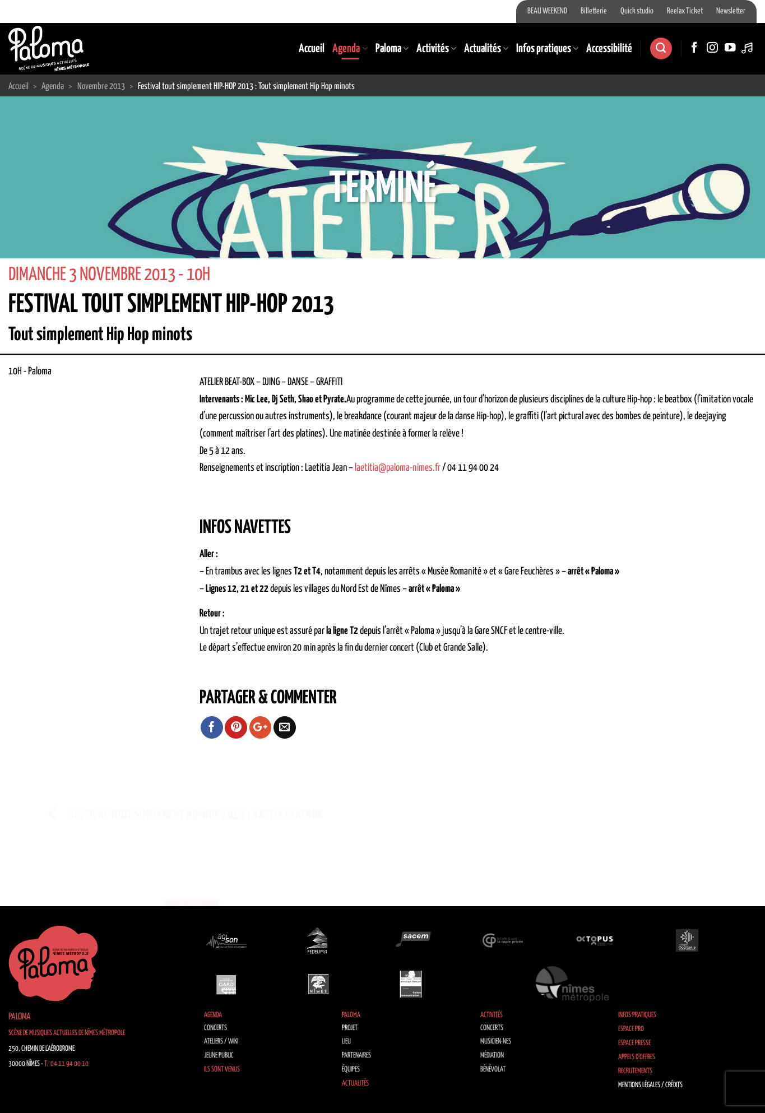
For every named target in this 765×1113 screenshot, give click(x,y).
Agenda (349, 48)
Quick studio (636, 11)
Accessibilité (609, 48)
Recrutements (635, 1071)
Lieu (346, 1041)
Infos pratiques (547, 48)
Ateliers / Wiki (221, 1041)
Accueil (311, 48)
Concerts (215, 1028)
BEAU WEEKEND (547, 11)
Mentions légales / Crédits (650, 1085)
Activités (436, 48)
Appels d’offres (636, 1057)
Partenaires (356, 1055)
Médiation (492, 1055)
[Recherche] (660, 48)
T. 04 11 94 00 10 (66, 1064)
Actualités (486, 48)
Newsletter (730, 11)
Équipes (351, 1069)
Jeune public (219, 1055)
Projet (350, 1028)
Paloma (392, 48)
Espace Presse (634, 1043)
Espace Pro (631, 1029)
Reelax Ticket (685, 11)
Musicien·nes (495, 1041)
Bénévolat (493, 1069)
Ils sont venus (222, 1069)
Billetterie (594, 11)
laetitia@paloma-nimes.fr (398, 468)
